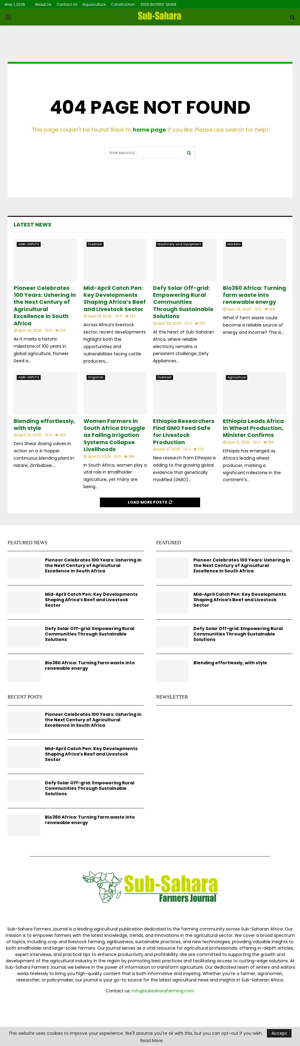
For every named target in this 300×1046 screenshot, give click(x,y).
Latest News (32, 224)
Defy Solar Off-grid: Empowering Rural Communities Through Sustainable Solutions (183, 302)
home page (149, 129)
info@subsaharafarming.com (163, 991)
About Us (43, 4)
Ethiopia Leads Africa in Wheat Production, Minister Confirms (253, 428)
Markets (233, 244)
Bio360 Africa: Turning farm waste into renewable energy (254, 295)
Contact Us (66, 4)
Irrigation (96, 377)
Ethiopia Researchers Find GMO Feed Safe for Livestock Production (183, 431)
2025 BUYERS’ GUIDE (158, 4)
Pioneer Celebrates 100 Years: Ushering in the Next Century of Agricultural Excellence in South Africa (45, 305)
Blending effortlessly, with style (44, 424)
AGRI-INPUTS (28, 244)
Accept (279, 1033)
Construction (123, 4)
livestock (95, 244)
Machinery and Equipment (179, 244)
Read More (151, 1040)
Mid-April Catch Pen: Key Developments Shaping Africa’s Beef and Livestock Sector (115, 298)
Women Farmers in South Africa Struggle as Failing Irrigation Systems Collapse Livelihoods (114, 435)
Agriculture (236, 377)
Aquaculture (94, 4)
